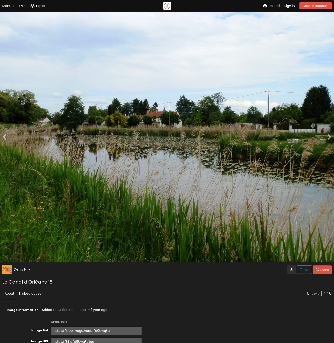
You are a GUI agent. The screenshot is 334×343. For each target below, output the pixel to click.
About (9, 293)
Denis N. (22, 269)
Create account (315, 5)
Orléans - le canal (72, 309)
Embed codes (30, 293)
